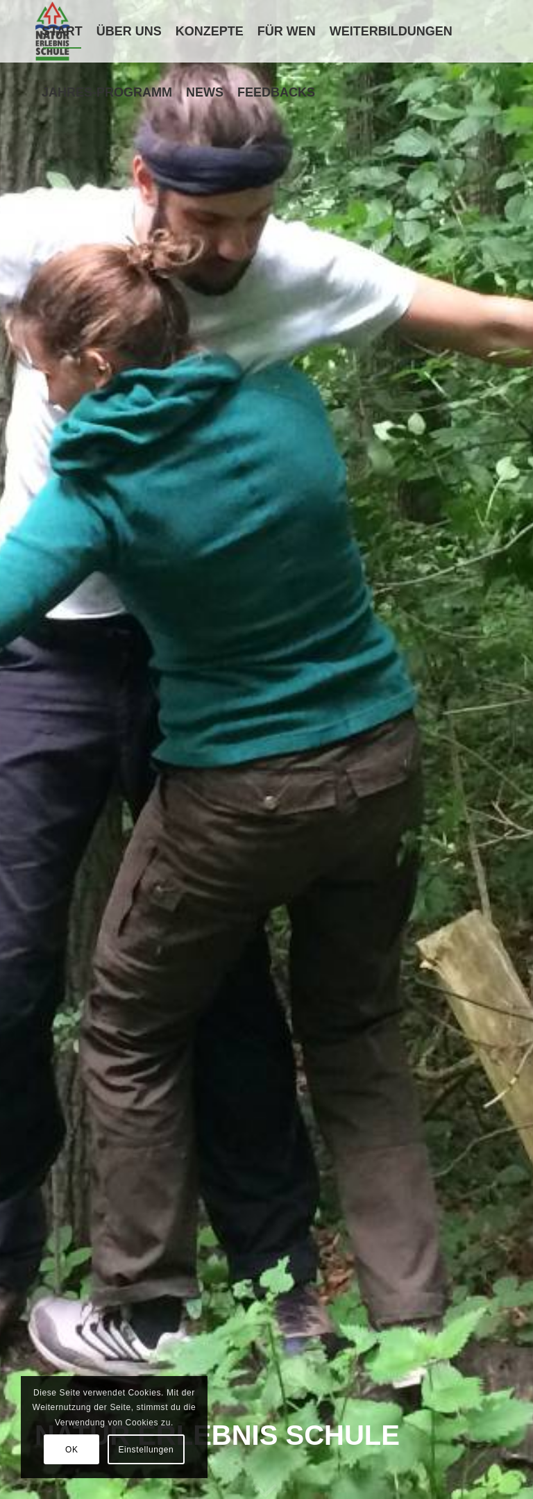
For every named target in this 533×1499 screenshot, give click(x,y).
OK (71, 1450)
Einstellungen (146, 1450)
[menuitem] (62, 31)
